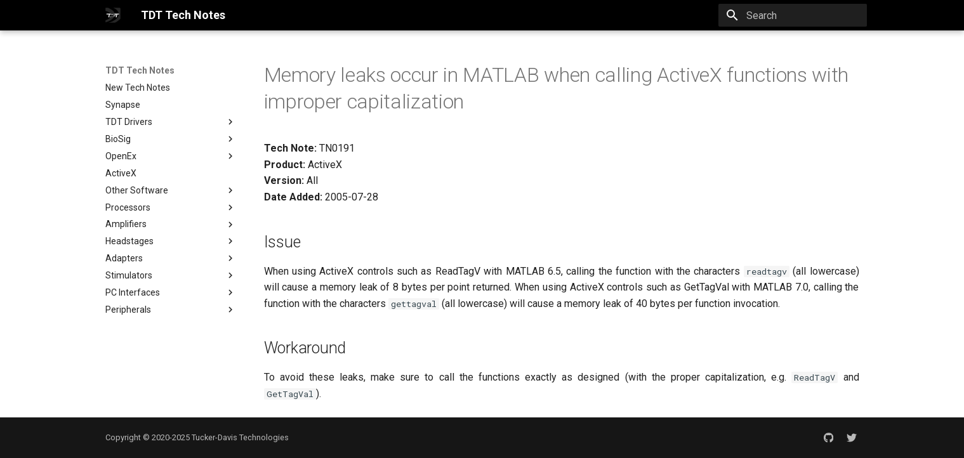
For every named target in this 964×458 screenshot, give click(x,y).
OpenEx (120, 156)
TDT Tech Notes (140, 70)
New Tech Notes (137, 87)
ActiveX (120, 173)
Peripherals (170, 309)
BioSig (170, 139)
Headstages (170, 241)
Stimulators (170, 275)
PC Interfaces (170, 292)
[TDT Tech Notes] (113, 15)
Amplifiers (170, 224)
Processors (170, 207)
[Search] (792, 15)
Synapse (122, 105)
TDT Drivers (128, 122)
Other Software (170, 190)
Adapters (170, 258)
